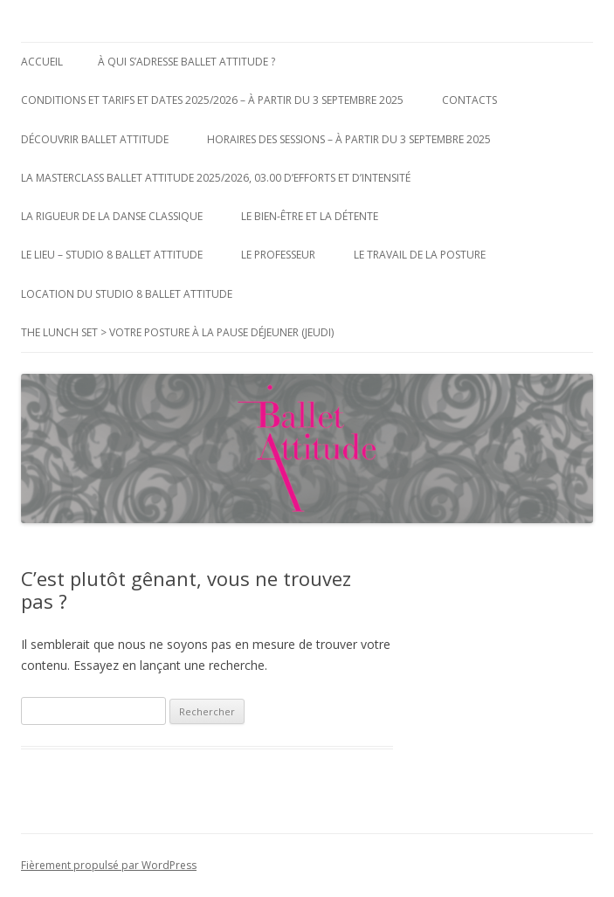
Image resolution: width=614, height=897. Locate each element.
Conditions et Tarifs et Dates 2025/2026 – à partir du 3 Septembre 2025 (212, 100)
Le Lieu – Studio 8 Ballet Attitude (112, 254)
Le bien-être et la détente (309, 216)
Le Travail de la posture (420, 254)
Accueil (42, 61)
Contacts (469, 100)
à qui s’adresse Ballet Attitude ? (186, 61)
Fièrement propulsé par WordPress (109, 865)
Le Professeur (278, 254)
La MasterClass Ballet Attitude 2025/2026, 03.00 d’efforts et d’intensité (215, 177)
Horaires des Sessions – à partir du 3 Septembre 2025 (349, 139)
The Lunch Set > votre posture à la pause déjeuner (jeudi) (177, 332)
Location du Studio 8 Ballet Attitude (126, 293)
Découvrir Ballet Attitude (95, 139)
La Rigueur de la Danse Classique (112, 216)
